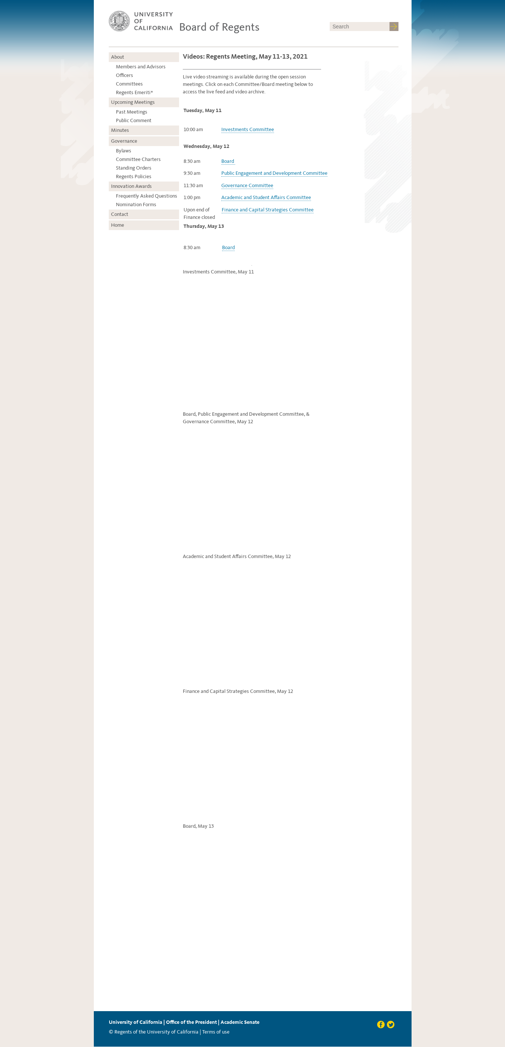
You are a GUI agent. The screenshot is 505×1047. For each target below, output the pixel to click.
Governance (124, 141)
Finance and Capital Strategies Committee (268, 210)
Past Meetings (131, 112)
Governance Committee (247, 185)
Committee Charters (138, 159)
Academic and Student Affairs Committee (266, 197)
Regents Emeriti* (134, 92)
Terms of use (216, 1032)
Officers (124, 75)
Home (117, 225)
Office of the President (191, 1022)
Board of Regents (219, 26)
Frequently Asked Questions (146, 196)
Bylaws (123, 151)
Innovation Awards (131, 186)
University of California (135, 1022)
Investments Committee (247, 129)
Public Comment (133, 120)
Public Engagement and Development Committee (274, 173)
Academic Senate (240, 1022)
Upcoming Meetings (133, 102)
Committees (129, 84)
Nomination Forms (136, 204)
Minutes (120, 130)
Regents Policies (133, 176)
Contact (119, 214)
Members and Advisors (141, 66)
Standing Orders (133, 168)
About (117, 57)
